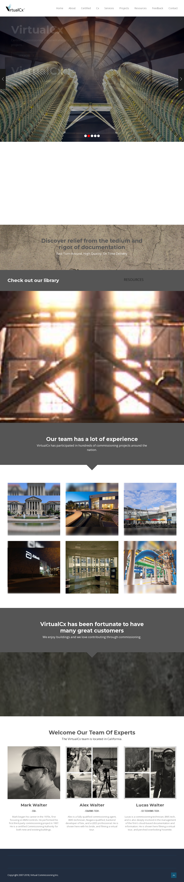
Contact (173, 8)
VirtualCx (37, 70)
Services (109, 8)
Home (59, 8)
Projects (124, 8)
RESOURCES (134, 279)
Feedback (157, 8)
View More (24, 92)
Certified (86, 8)
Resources (140, 8)
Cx (97, 8)
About (72, 8)
